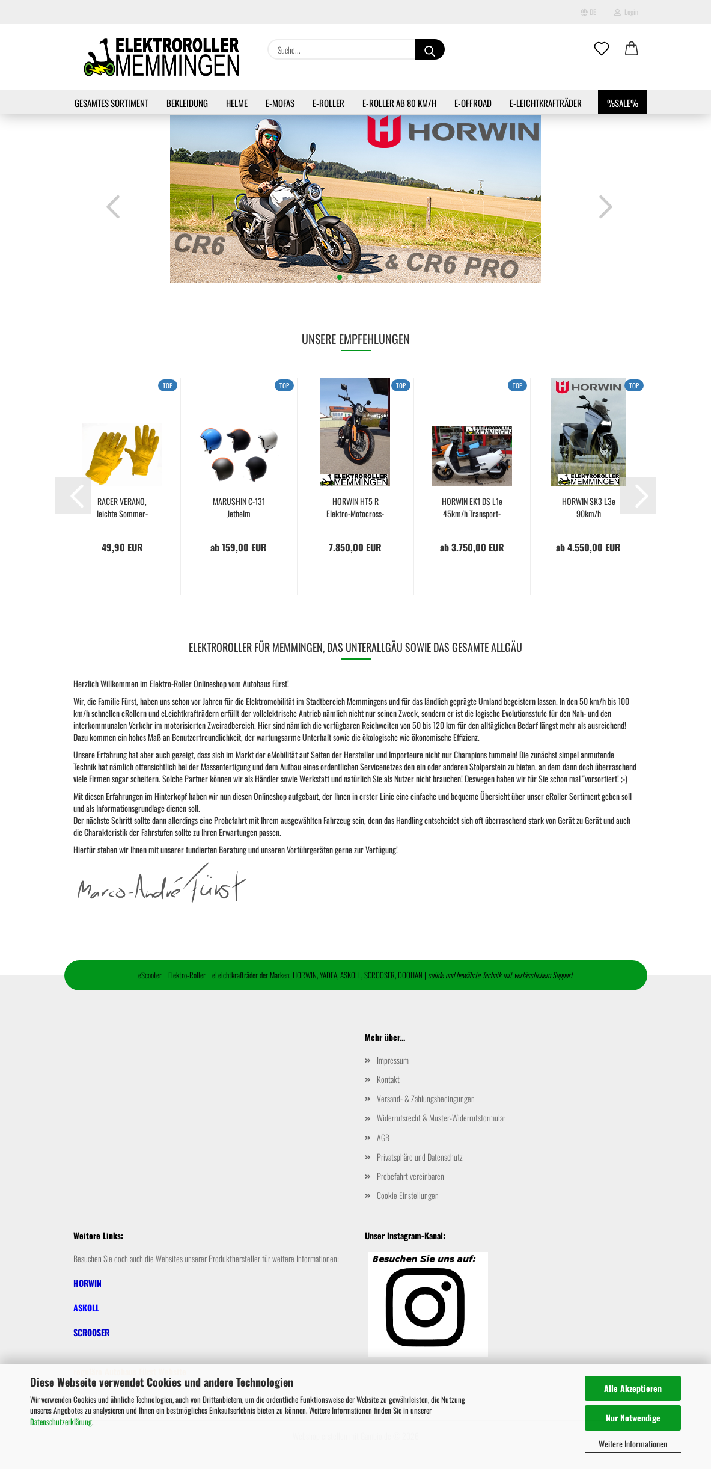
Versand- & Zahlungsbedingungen (426, 1098)
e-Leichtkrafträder (546, 102)
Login (626, 12)
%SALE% (622, 102)
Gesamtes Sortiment (111, 102)
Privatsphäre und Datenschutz (420, 1156)
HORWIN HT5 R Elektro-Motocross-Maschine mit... (355, 507)
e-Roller (328, 102)
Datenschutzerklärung (61, 1421)
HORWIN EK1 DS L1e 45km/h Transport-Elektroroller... (472, 507)
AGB (383, 1137)
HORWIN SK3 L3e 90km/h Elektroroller (588, 507)
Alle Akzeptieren (633, 1388)
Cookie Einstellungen (408, 1195)
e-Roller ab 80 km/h (399, 102)
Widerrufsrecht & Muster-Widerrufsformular (441, 1117)
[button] (632, 49)
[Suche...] (430, 49)
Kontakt (388, 1079)
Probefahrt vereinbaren (410, 1176)
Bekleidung (187, 102)
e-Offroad (473, 102)
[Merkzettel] (602, 49)
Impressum (393, 1059)
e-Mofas (280, 102)
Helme (237, 102)
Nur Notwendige (633, 1417)
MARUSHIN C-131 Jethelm (239, 507)
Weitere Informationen (633, 1443)
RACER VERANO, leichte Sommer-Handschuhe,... (122, 507)
